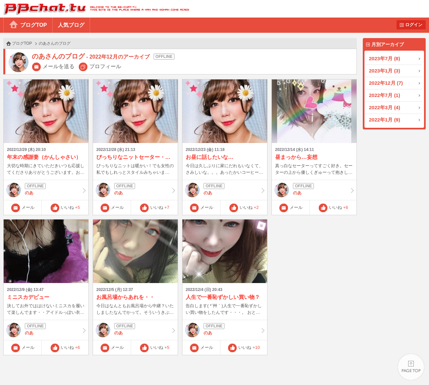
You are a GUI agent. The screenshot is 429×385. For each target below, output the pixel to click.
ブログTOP (33, 25)
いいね (70, 207)
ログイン (413, 24)
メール (28, 207)
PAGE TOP (411, 367)
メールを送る (58, 66)
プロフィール (105, 66)
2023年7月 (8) (384, 58)
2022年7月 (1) (384, 95)
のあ (46, 190)
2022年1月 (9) (384, 119)
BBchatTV (94, 9)
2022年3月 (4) (384, 107)
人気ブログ (71, 25)
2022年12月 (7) (386, 83)
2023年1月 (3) (384, 70)
